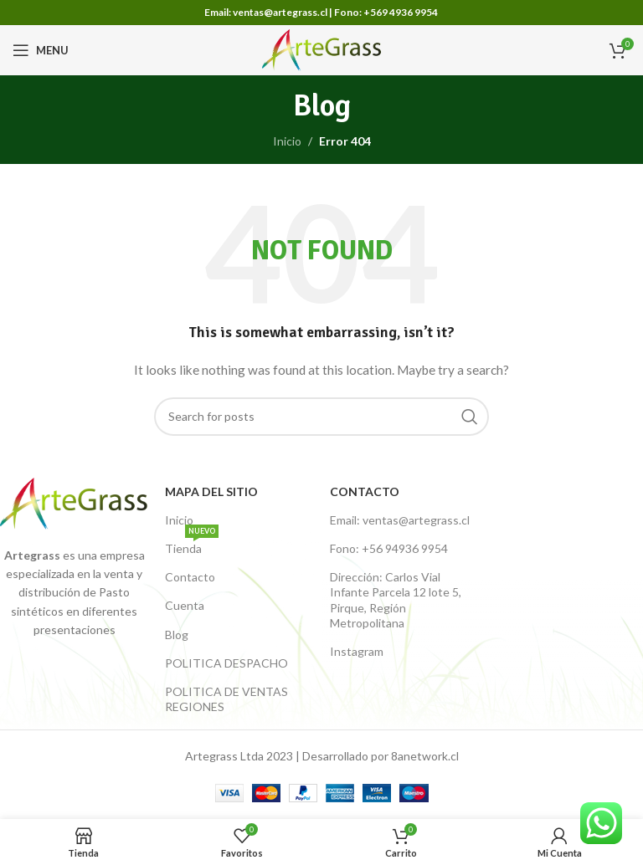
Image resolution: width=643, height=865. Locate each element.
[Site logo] (322, 49)
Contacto (190, 577)
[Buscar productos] (321, 416)
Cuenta (184, 605)
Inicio (287, 141)
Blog (176, 634)
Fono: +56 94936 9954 (389, 548)
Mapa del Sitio (211, 491)
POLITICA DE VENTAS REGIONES (226, 699)
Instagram (356, 651)
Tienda (192, 545)
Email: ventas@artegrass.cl (400, 520)
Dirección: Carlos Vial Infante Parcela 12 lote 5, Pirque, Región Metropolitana (395, 600)
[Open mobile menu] (40, 50)
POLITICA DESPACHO (226, 663)
